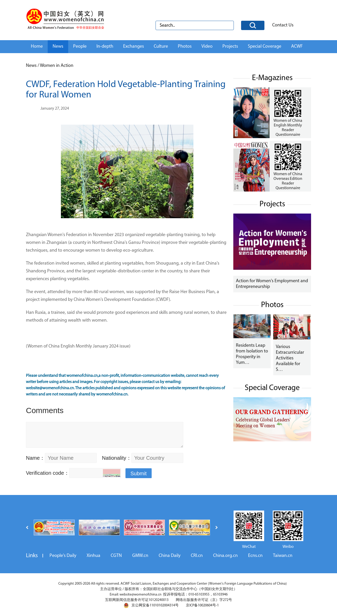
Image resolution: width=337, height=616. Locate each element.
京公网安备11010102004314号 (151, 605)
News (58, 46)
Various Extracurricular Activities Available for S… (290, 358)
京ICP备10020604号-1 (202, 605)
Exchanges (133, 46)
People (80, 46)
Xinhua (93, 555)
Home (37, 46)
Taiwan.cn (282, 555)
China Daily (169, 555)
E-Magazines (272, 78)
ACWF (297, 46)
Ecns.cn (255, 555)
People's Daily (63, 555)
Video (207, 46)
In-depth (104, 46)
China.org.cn (225, 555)
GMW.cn (140, 555)
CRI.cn (197, 555)
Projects (230, 46)
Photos (185, 46)
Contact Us (282, 25)
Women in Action (56, 65)
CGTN (116, 555)
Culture (161, 46)
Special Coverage (264, 46)
